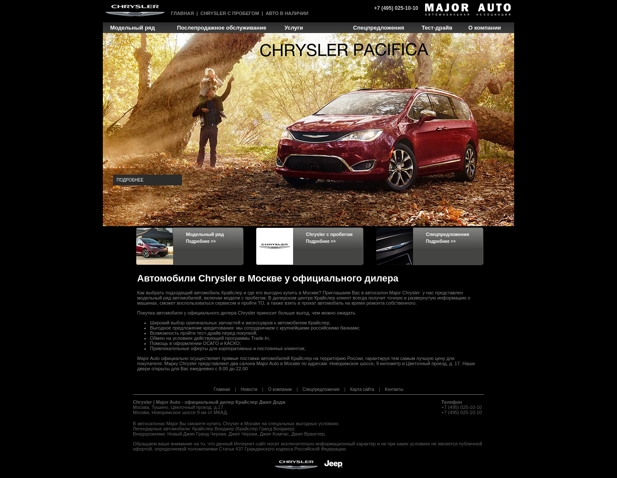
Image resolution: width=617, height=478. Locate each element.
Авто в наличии (287, 13)
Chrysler (142, 402)
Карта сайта (362, 389)
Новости (249, 389)
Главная (182, 13)
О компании (280, 389)
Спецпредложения (321, 389)
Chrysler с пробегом (230, 13)
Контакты (394, 389)
